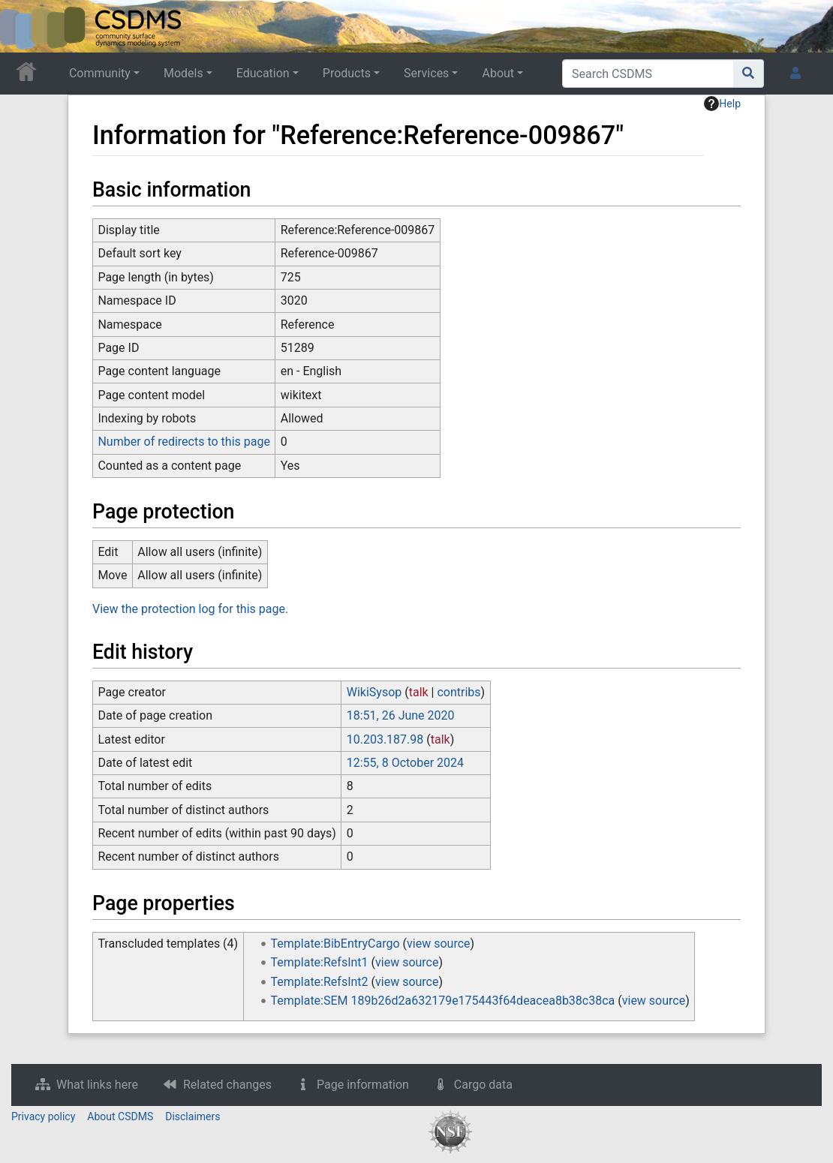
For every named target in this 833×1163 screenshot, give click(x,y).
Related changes (227, 1084)
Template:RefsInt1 (319, 962)
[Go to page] (748, 73)
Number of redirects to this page (184, 441)
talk (419, 692)
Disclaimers (192, 1116)
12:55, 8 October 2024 (405, 763)
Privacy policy (43, 1116)
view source (438, 943)
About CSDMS (120, 1116)
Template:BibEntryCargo (335, 943)
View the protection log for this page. (190, 609)
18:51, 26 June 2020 (401, 715)
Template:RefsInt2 (319, 982)
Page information (363, 1084)
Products (347, 73)
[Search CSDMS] (648, 73)
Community (100, 73)
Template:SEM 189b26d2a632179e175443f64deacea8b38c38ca (443, 1000)
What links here (97, 1084)
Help (722, 103)
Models (183, 73)
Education (263, 73)
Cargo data (483, 1084)
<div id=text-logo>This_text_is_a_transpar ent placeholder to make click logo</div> (24, 26)
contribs (458, 692)
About (498, 73)
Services (426, 73)
